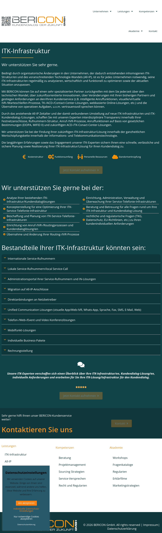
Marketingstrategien (126, 485)
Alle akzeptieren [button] (26, 503)
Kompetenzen (148, 11)
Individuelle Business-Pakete (26, 340)
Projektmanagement (72, 465)
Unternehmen (102, 11)
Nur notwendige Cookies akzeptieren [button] (26, 517)
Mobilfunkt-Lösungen (22, 330)
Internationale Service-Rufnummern (31, 258)
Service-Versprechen (72, 478)
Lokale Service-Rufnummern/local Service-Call (38, 269)
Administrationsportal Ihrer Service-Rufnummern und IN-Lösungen (52, 279)
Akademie (135, 31)
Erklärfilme (120, 478)
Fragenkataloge (123, 465)
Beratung (65, 458)
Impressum (150, 525)
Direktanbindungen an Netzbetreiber (32, 299)
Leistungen (125, 11)
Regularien (120, 471)
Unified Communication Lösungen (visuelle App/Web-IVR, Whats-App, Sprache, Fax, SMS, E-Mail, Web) (74, 310)
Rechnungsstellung (20, 351)
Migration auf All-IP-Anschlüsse (28, 289)
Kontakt (153, 31)
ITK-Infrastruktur (16, 454)
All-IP (8, 461)
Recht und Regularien (73, 485)
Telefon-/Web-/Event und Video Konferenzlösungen (41, 320)
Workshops (120, 458)
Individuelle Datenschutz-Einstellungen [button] (26, 509)
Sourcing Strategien (71, 471)
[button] (81, 258)
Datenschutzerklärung (121, 528)
